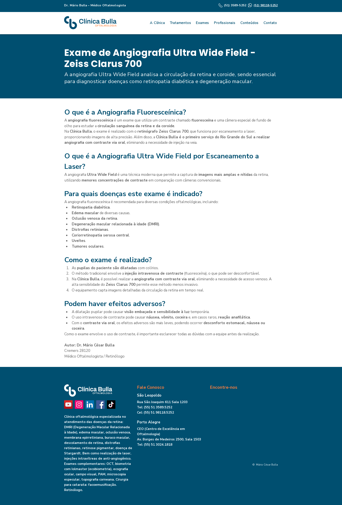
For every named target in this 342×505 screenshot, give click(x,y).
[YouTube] (68, 404)
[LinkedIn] (90, 404)
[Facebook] (100, 404)
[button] (248, 22)
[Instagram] (79, 404)
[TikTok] (111, 404)
